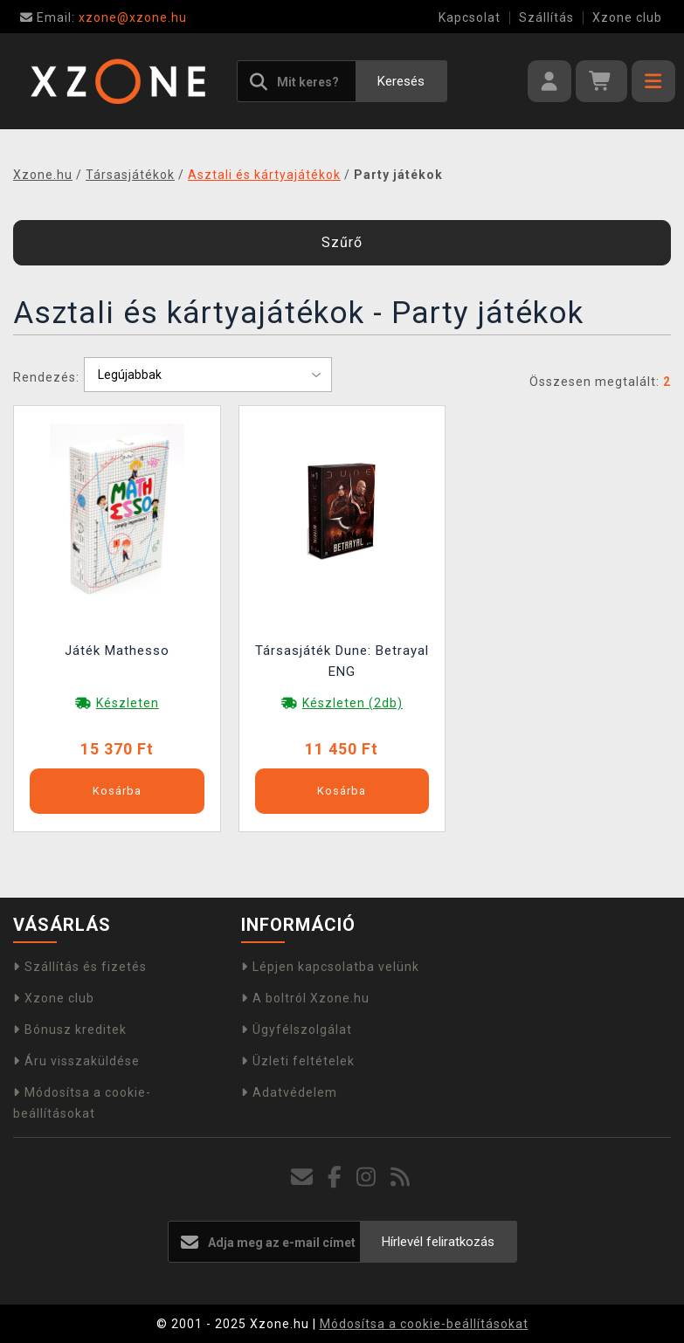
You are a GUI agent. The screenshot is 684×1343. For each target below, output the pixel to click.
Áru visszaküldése (76, 1061)
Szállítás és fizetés (80, 967)
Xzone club (627, 17)
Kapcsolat (470, 17)
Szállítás (546, 17)
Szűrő (342, 242)
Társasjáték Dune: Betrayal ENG (342, 661)
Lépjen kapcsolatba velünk (330, 967)
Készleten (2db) (352, 703)
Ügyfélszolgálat (296, 1030)
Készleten (127, 703)
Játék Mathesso (117, 650)
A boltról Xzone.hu (305, 998)
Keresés (401, 81)
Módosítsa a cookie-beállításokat (424, 1324)
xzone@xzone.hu (103, 17)
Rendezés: (46, 377)
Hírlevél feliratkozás (438, 1242)
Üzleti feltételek (298, 1061)
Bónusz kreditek (70, 1030)
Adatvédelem (289, 1092)
